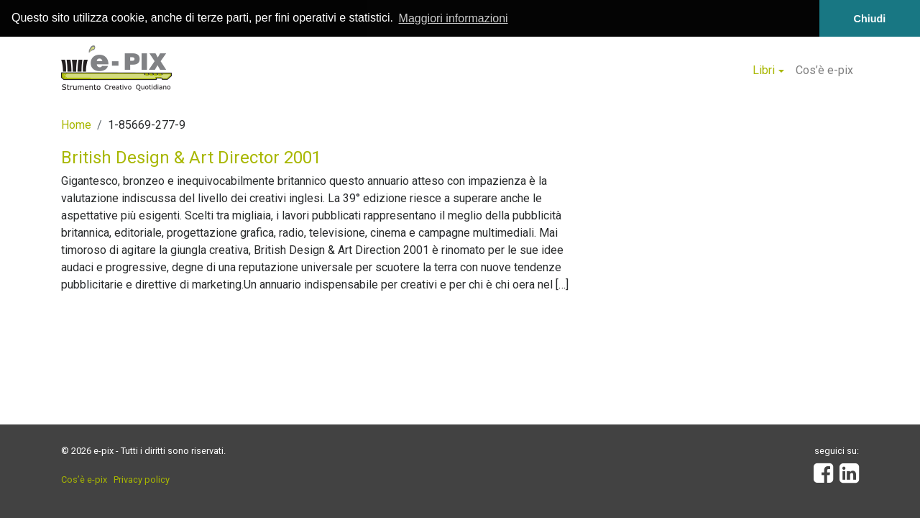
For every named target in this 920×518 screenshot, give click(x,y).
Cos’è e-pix (824, 70)
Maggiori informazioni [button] (453, 18)
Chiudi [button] (870, 18)
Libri (764, 70)
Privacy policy (142, 479)
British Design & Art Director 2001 (191, 157)
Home (76, 124)
